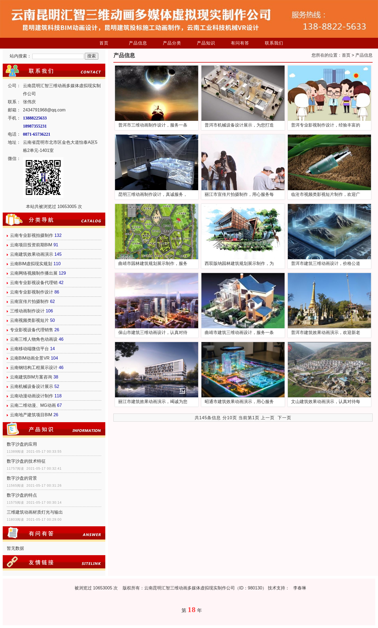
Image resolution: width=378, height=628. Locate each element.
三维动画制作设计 (27, 311)
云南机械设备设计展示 (31, 386)
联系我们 (274, 43)
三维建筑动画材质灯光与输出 (35, 512)
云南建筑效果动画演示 (31, 254)
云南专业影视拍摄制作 (31, 235)
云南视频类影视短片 (29, 320)
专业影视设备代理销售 (31, 329)
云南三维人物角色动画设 (34, 339)
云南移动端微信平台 (29, 348)
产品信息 (138, 43)
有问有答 (240, 43)
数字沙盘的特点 (22, 495)
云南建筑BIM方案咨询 (31, 377)
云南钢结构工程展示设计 (34, 367)
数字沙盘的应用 (22, 444)
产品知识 (206, 43)
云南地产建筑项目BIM (31, 414)
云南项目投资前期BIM (31, 245)
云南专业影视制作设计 (31, 292)
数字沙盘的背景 (22, 478)
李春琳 (299, 588)
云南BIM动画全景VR (30, 358)
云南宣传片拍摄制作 (29, 301)
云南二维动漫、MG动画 (33, 405)
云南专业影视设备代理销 (34, 282)
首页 (104, 43)
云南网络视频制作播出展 (34, 273)
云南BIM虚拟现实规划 (31, 263)
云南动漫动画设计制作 (31, 396)
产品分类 (172, 43)
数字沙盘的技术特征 (26, 461)
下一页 (284, 417)
